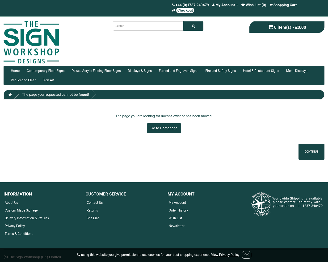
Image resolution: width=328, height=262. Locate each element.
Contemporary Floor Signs (45, 71)
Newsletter (177, 226)
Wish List (175, 218)
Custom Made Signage (21, 210)
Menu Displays (296, 71)
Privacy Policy (15, 226)
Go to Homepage (164, 128)
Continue (312, 151)
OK (246, 255)
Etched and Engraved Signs (178, 71)
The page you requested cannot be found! (55, 94)
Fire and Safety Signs (220, 71)
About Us (11, 202)
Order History (178, 210)
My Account (177, 202)
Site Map (93, 218)
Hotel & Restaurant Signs (261, 71)
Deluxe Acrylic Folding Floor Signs (96, 71)
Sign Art (48, 80)
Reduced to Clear (23, 80)
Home (15, 71)
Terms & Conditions (19, 234)
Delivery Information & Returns (27, 218)
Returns (92, 210)
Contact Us (95, 202)
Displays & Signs (140, 71)
